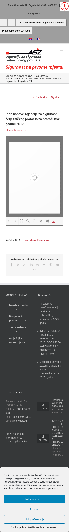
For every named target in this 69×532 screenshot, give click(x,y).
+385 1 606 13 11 (21, 416)
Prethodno (42, 97)
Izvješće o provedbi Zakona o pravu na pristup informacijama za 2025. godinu (51, 369)
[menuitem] (30, 39)
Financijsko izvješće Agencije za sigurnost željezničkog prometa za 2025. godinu (50, 313)
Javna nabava (29, 240)
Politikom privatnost (15, 488)
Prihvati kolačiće (34, 499)
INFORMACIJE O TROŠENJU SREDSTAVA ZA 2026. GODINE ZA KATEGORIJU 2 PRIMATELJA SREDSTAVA (50, 342)
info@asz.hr (34, 13)
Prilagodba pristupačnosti (16, 30)
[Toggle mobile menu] (61, 49)
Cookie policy (18, 527)
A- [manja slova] (3, 22)
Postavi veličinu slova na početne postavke (41, 22)
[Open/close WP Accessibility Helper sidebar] (64, 6)
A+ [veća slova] (11, 22)
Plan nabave (43, 240)
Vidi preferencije (34, 519)
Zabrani (34, 509)
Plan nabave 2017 (16, 130)
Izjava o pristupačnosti (18, 441)
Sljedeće (56, 97)
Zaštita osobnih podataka (42, 527)
